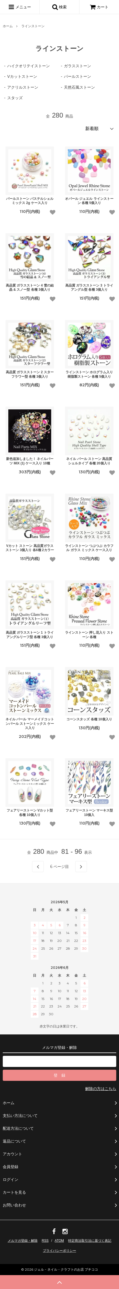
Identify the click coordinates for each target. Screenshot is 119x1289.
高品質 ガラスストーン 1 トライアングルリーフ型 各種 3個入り (30, 635)
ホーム (8, 26)
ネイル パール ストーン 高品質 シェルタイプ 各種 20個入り (89, 461)
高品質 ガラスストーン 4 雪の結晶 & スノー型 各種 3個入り (30, 287)
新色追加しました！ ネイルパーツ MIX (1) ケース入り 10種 (29, 461)
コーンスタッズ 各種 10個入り (89, 719)
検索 (59, 7)
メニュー (19, 7)
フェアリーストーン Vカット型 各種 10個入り (30, 812)
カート (99, 7)
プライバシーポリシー (59, 1251)
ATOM (59, 1241)
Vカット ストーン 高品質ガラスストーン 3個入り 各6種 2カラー (30, 548)
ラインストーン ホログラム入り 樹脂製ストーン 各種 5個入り (89, 374)
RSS (45, 1241)
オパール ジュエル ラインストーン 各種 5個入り (89, 201)
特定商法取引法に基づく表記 (89, 1241)
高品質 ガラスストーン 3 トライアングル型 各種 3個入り (89, 287)
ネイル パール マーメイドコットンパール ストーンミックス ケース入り (30, 723)
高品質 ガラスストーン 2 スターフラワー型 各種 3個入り (30, 374)
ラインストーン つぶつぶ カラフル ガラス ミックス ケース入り (89, 548)
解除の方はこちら (100, 1088)
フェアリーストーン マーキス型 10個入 (89, 812)
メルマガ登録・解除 (23, 1241)
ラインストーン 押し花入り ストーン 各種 (89, 635)
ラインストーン (33, 26)
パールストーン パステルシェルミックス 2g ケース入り (29, 201)
